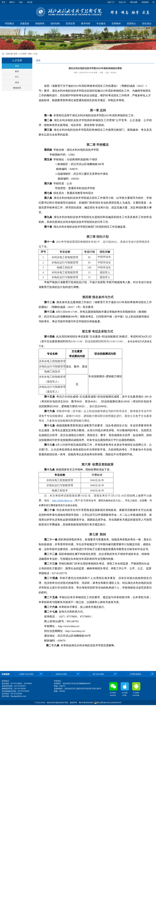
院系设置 (70, 23)
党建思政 (24, 23)
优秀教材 (116, 23)
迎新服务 (145, 2)
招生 (30, 54)
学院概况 (9, 23)
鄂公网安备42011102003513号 (109, 703)
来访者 (29, 2)
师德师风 (39, 23)
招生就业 (146, 23)
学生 (3, 2)
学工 (17, 77)
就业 (17, 82)
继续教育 (17, 88)
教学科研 (85, 23)
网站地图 (133, 2)
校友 (21, 2)
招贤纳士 (131, 23)
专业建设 (101, 23)
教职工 (12, 2)
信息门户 (110, 2)
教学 (17, 71)
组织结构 (55, 23)
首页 (15, 54)
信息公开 (122, 2)
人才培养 (22, 54)
